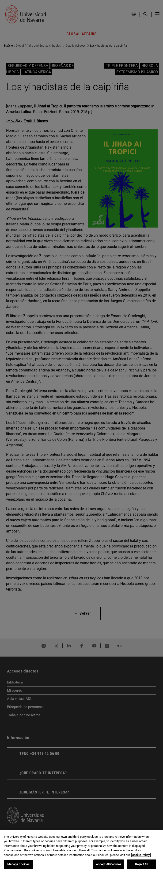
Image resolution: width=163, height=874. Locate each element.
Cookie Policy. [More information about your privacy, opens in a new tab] (141, 855)
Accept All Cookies (108, 864)
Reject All (141, 864)
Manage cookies (18, 864)
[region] (81, 852)
